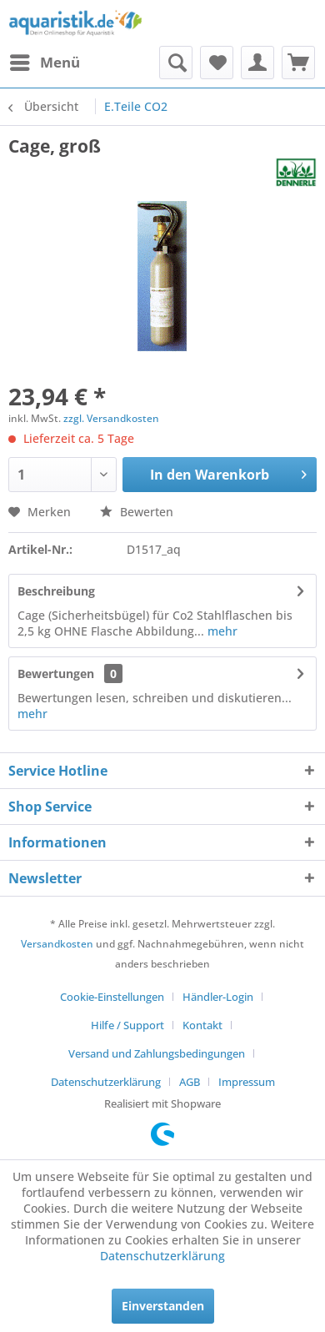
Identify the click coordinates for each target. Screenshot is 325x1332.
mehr (221, 631)
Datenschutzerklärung (106, 1081)
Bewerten (136, 512)
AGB (189, 1081)
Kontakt (202, 1025)
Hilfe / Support (127, 1025)
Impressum (246, 1081)
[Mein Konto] (257, 62)
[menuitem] (44, 62)
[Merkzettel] (216, 62)
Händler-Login (217, 996)
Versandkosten (57, 944)
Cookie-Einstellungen (112, 996)
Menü (45, 60)
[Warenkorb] (298, 62)
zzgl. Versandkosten (111, 418)
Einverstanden (163, 1306)
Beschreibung (56, 591)
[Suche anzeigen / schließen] (175, 62)
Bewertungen (56, 673)
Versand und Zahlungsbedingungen (156, 1053)
